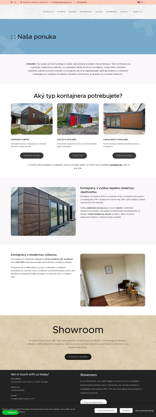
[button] (137, 12)
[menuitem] (49, 12)
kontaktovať (116, 165)
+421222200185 (82, 2)
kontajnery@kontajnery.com (62, 2)
